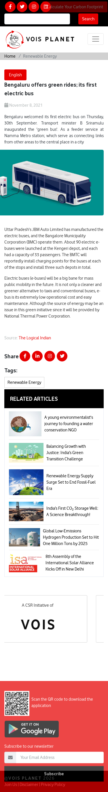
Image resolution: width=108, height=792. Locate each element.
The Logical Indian (35, 337)
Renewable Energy (24, 382)
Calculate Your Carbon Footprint (75, 6)
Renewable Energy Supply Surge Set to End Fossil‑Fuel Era (71, 482)
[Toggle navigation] (96, 39)
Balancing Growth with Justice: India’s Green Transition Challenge (66, 453)
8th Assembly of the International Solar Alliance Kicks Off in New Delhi (70, 563)
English (15, 74)
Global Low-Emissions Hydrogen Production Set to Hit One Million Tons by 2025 (71, 537)
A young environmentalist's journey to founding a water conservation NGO (68, 424)
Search (88, 19)
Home (10, 56)
